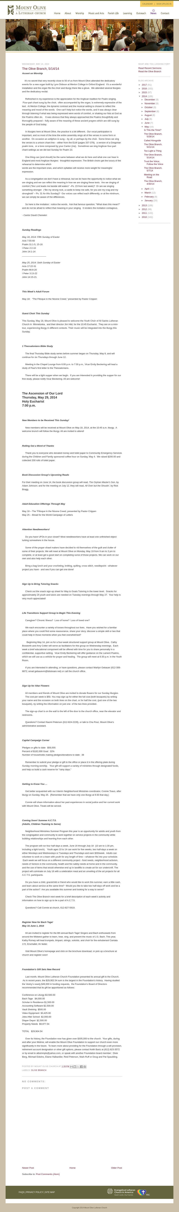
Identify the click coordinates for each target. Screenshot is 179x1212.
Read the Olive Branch (149, 71)
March (148, 192)
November (150, 103)
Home (73, 1168)
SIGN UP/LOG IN (163, 4)
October (149, 107)
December (150, 99)
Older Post (116, 1168)
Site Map (50, 1192)
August (148, 115)
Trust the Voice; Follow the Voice (153, 162)
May (147, 126)
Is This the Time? (152, 130)
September (150, 111)
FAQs (21, 1192)
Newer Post (28, 1168)
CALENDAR (147, 4)
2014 (145, 96)
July (147, 119)
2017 (145, 84)
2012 (145, 209)
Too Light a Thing (153, 151)
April (147, 188)
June (147, 123)
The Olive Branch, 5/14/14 (40, 68)
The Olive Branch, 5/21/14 (153, 145)
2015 (145, 92)
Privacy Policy (34, 1192)
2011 (145, 213)
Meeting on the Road (151, 176)
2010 (145, 217)
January (149, 200)
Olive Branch (39, 1070)
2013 (145, 205)
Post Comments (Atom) (48, 1174)
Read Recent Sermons (150, 68)
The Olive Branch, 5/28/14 (153, 135)
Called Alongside (152, 140)
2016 (145, 88)
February (149, 196)
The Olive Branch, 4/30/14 (153, 182)
